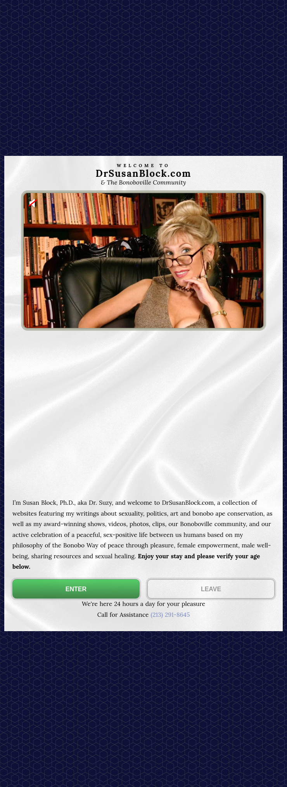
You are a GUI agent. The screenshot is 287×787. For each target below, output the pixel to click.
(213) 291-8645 (170, 614)
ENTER (76, 589)
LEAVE (211, 589)
